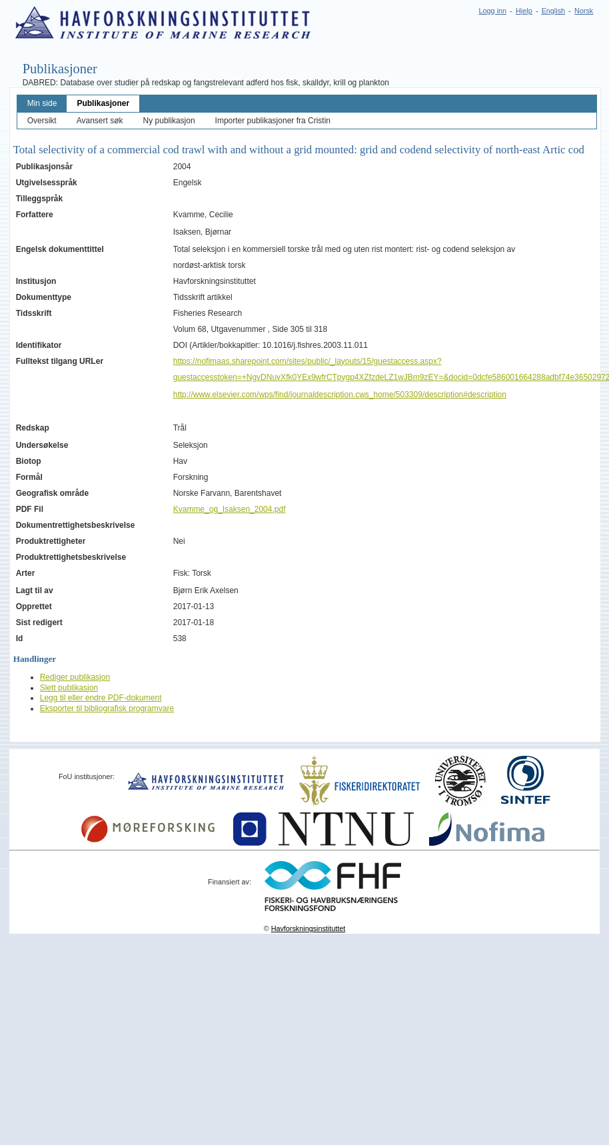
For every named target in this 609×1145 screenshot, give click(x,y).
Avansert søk (100, 120)
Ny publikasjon (169, 120)
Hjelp (524, 11)
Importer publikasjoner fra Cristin (272, 120)
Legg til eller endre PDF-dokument (101, 697)
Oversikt (42, 120)
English (553, 11)
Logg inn (492, 11)
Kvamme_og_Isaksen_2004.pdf (229, 509)
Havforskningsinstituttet (308, 928)
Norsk (583, 11)
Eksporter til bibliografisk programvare (107, 708)
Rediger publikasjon (75, 677)
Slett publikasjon (69, 687)
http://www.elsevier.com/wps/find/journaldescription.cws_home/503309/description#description (339, 394)
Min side (42, 103)
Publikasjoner (103, 103)
